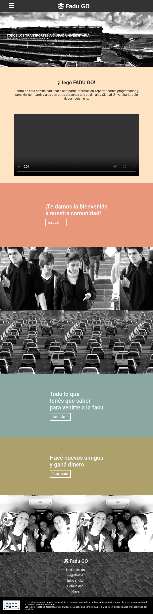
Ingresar (53, 222)
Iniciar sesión (75, 570)
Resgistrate (60, 474)
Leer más (58, 417)
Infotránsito (75, 580)
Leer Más (13, 45)
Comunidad (75, 586)
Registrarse (75, 575)
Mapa (75, 591)
